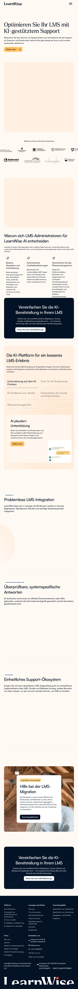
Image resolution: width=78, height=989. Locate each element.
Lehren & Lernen (34, 918)
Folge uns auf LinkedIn (36, 957)
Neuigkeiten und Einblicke (62, 915)
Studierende (32, 930)
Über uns (7, 939)
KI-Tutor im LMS (9, 920)
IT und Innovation (34, 912)
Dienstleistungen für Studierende (35, 922)
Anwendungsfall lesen (30, 817)
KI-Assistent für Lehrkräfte (13, 926)
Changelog (8, 955)
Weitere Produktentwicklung (14, 952)
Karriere (7, 942)
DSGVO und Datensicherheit (14, 946)
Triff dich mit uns (34, 953)
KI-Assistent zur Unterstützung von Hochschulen (10, 914)
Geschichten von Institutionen (63, 909)
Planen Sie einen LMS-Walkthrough (30, 332)
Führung (31, 909)
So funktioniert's (9, 909)
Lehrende (31, 927)
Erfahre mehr (17, 444)
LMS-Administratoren (35, 915)
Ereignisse (56, 918)
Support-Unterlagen (11, 949)
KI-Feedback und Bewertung (14, 923)
